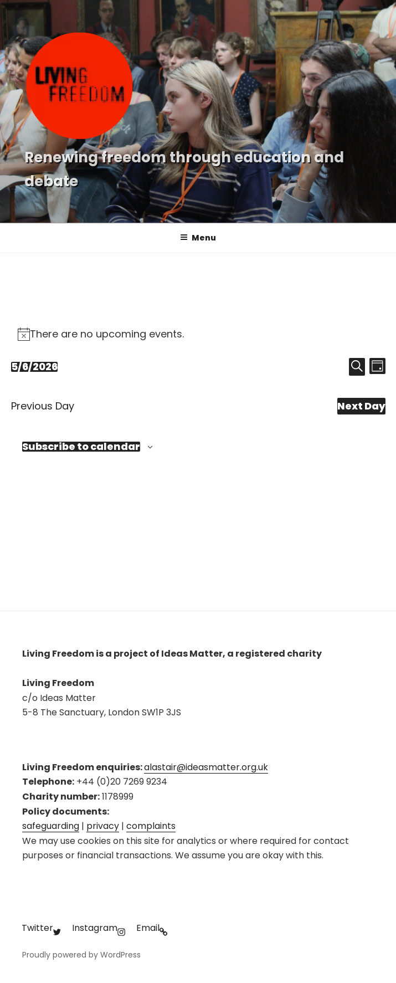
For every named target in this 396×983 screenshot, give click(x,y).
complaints (151, 826)
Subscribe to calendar (81, 447)
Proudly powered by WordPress (81, 954)
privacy (102, 826)
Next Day (361, 406)
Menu (198, 237)
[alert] (198, 334)
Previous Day (42, 406)
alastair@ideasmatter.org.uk (206, 767)
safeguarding (50, 826)
